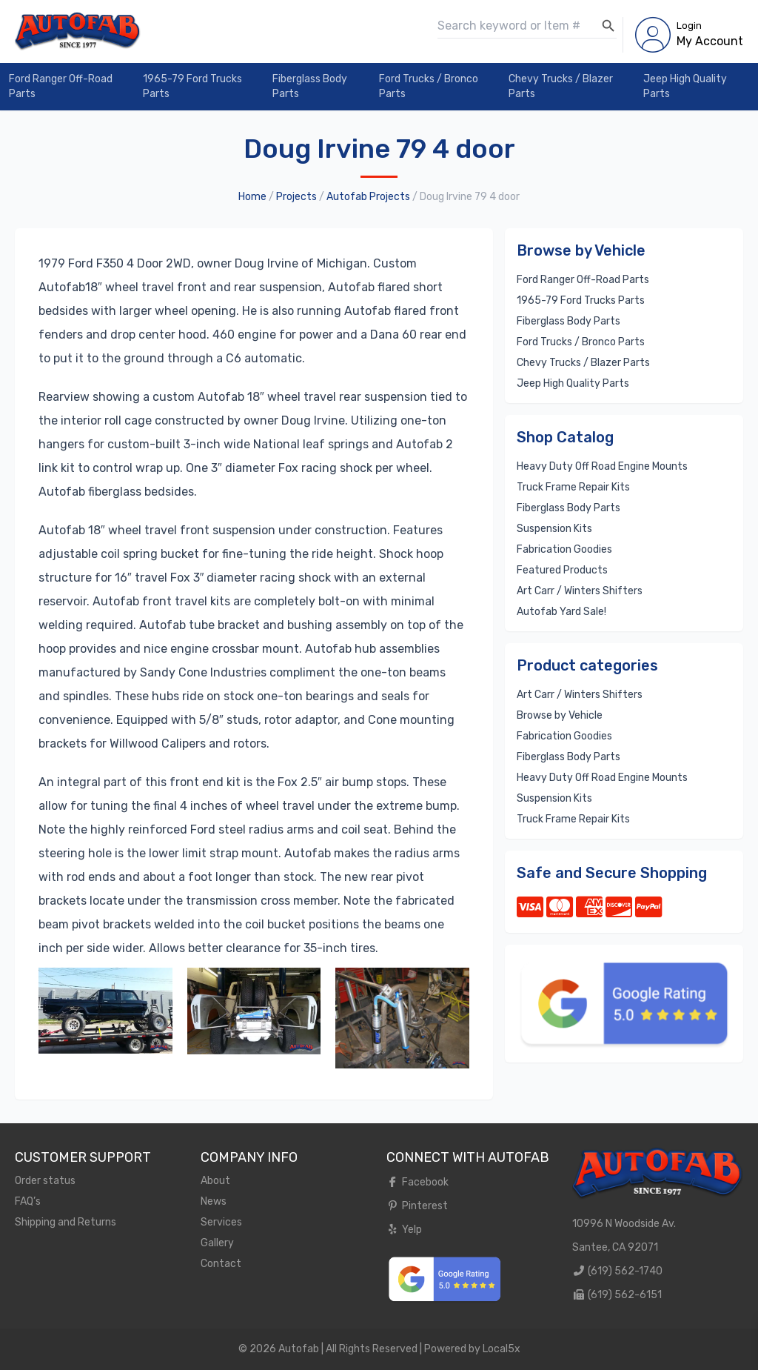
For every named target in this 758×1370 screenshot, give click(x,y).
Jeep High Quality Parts (685, 86)
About (215, 1180)
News (214, 1201)
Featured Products (562, 570)
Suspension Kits (554, 528)
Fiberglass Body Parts (309, 86)
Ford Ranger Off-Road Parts (61, 86)
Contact (221, 1263)
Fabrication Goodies (564, 549)
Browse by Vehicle (560, 715)
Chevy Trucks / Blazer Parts (561, 86)
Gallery (217, 1243)
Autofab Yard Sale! (561, 611)
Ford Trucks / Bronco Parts (428, 86)
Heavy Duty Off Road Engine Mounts (602, 466)
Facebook (417, 1182)
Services (221, 1222)
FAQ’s (28, 1201)
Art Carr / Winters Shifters (580, 591)
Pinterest (417, 1206)
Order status (45, 1180)
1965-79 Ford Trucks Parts (192, 86)
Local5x (501, 1349)
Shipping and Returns (65, 1222)
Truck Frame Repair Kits (573, 487)
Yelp (404, 1229)
